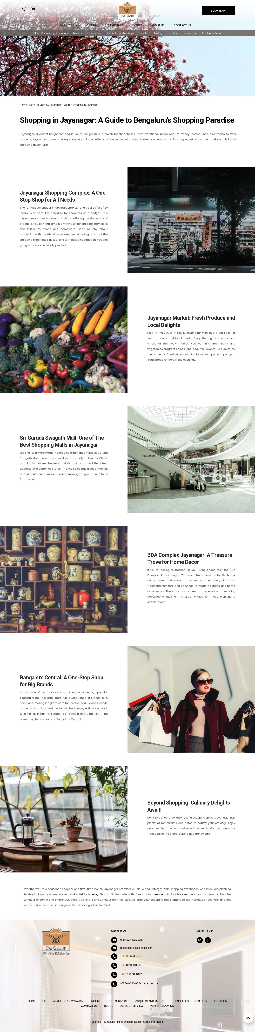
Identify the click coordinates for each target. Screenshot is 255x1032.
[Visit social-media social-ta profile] (200, 940)
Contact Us (182, 25)
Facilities (144, 33)
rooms (142, 894)
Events (137, 25)
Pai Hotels (68, 25)
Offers (91, 25)
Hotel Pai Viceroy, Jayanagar (51, 33)
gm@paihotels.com (131, 939)
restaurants (162, 894)
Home (23, 104)
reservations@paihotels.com (136, 947)
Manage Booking (162, 1005)
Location (173, 33)
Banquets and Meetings (120, 33)
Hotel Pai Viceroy (87, 894)
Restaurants (114, 25)
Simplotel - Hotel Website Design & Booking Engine (134, 1021)
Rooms (77, 33)
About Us (157, 25)
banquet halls (186, 894)
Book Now (218, 11)
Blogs (67, 104)
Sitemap (96, 1021)
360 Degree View (211, 33)
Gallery (158, 33)
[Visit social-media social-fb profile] (208, 940)
